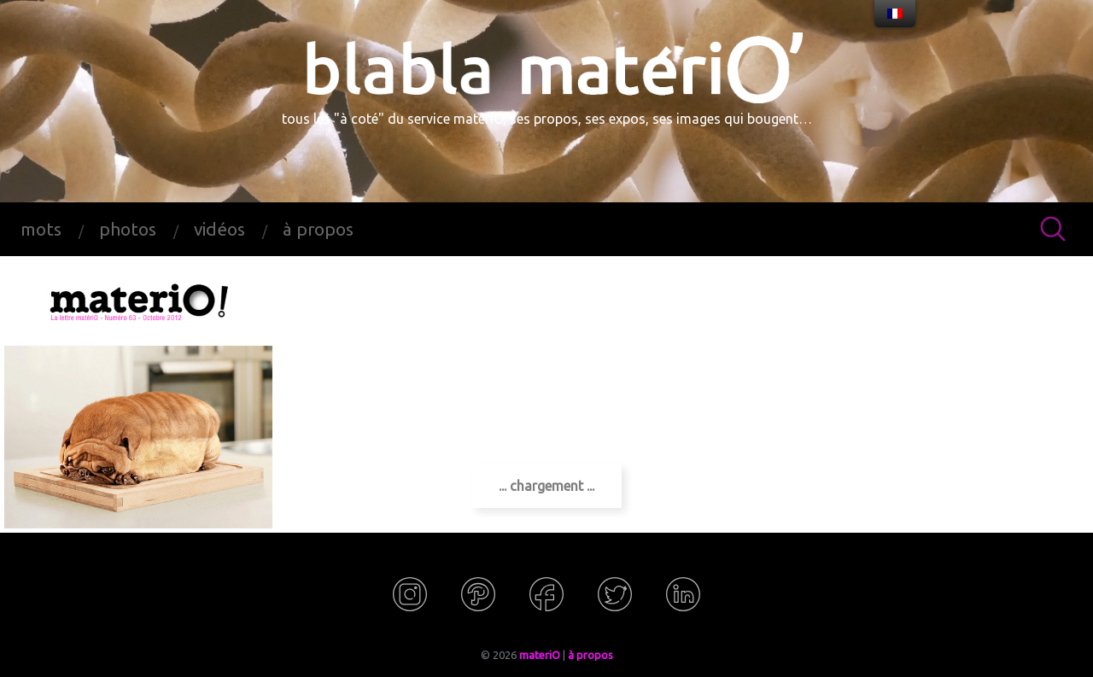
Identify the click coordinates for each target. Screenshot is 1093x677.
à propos (318, 229)
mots (40, 229)
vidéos (219, 229)
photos (127, 229)
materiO (539, 655)
